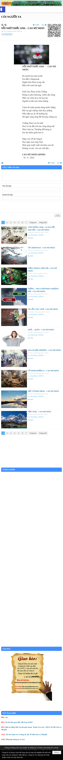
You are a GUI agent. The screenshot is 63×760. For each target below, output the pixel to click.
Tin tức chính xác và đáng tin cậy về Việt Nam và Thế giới (26, 734)
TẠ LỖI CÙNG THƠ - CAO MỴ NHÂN (43, 309)
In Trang (2, 163)
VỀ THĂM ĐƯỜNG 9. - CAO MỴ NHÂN (43, 371)
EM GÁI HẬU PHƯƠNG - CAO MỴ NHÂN (44, 350)
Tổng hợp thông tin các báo (15, 739)
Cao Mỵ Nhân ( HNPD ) (36, 235)
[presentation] (20, 206)
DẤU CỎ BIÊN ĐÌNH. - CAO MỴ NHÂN (43, 391)
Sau (43, 25)
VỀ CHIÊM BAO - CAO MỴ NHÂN (41, 248)
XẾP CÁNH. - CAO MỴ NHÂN (39, 412)
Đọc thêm (30, 238)
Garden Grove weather (31, 466)
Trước (37, 25)
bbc (7, 717)
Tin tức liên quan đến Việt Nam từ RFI (19, 722)
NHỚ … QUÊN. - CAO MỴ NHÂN (41, 330)
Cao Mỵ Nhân (7, 34)
